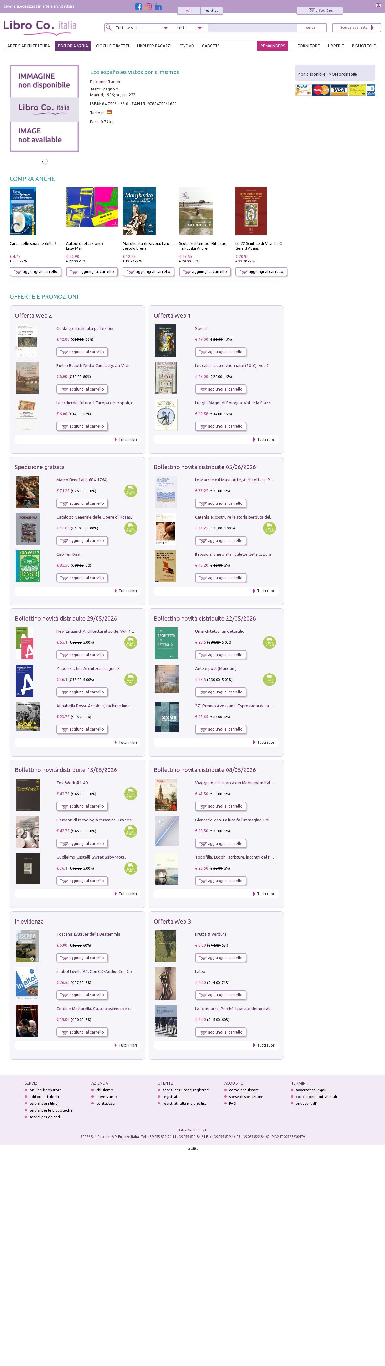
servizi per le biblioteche (51, 1110)
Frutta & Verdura (211, 934)
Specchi (202, 328)
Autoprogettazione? (84, 243)
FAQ (232, 1103)
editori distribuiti (44, 1097)
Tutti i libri (127, 439)
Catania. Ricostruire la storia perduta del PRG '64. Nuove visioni (253, 517)
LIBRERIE (336, 46)
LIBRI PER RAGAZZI (154, 46)
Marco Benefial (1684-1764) (81, 479)
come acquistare (244, 1090)
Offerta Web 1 (172, 315)
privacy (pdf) (307, 1103)
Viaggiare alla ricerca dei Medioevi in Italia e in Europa (245, 782)
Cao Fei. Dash (68, 554)
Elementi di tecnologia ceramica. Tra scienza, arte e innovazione (115, 820)
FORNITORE (309, 46)
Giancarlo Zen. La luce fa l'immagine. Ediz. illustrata (242, 820)
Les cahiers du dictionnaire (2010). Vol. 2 (232, 365)
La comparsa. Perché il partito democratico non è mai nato (249, 1008)
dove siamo (106, 1097)
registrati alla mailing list (184, 1103)
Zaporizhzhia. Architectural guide (87, 668)
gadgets (210, 46)
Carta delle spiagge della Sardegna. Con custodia (53, 243)
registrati (211, 10)
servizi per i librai (44, 1103)
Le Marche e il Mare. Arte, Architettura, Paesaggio (241, 479)
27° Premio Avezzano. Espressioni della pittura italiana (246, 705)
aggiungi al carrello (35, 272)
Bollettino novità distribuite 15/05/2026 (66, 770)
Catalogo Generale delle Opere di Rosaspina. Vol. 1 (103, 517)
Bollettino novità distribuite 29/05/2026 (66, 618)
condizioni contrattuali (316, 1097)
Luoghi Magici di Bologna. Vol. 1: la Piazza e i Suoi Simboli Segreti (256, 402)
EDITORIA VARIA (73, 46)
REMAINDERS (273, 46)
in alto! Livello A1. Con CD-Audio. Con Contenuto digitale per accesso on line (127, 971)
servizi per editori (45, 1117)
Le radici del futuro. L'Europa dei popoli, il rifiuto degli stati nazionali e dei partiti (130, 402)
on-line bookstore (46, 1090)
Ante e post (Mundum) (216, 668)
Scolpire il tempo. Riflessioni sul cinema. (215, 243)
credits (193, 1148)
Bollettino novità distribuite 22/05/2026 (205, 618)
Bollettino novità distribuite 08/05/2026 (205, 770)
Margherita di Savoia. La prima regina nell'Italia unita (170, 243)
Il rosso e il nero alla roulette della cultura (233, 554)
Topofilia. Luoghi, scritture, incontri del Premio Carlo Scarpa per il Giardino (264, 857)
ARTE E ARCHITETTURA (28, 46)
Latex (200, 971)
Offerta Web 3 (172, 921)
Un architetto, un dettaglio (219, 631)
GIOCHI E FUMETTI (112, 46)
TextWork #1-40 (72, 782)
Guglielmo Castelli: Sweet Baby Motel (91, 857)
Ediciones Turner (105, 82)
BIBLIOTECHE (364, 46)
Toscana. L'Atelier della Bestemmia (88, 934)
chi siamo (104, 1090)
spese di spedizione (246, 1097)
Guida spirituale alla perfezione (85, 328)
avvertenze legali (311, 1090)
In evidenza (29, 921)
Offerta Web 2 (33, 315)
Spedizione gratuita (39, 467)
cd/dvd (186, 46)
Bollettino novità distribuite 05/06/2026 (205, 467)
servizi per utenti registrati (186, 1090)
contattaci (105, 1103)
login (188, 10)
